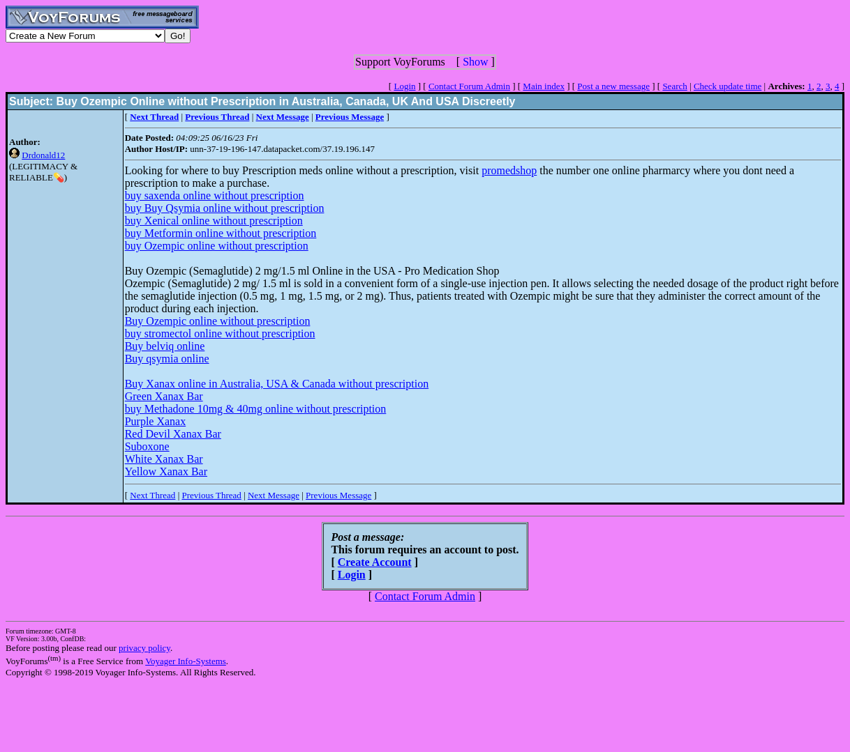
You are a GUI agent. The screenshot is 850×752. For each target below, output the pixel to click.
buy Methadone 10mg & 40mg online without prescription (256, 409)
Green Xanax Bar (164, 396)
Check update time (727, 86)
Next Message (273, 495)
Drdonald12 (43, 155)
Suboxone (147, 446)
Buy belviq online (165, 346)
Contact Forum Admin (469, 86)
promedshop (509, 170)
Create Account (375, 562)
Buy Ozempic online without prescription (218, 321)
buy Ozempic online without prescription (216, 246)
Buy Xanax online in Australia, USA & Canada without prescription (277, 384)
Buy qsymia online (167, 359)
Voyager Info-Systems (185, 661)
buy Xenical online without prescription (214, 221)
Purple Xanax (155, 421)
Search (674, 86)
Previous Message (338, 495)
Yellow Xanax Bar (166, 471)
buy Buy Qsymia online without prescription (225, 208)
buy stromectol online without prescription (220, 333)
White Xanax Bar (164, 459)
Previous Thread (211, 495)
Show (475, 62)
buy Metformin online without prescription (221, 233)
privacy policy (144, 648)
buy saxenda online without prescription (214, 195)
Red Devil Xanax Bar (173, 434)
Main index (544, 86)
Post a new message (613, 86)
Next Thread (152, 495)
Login (404, 86)
